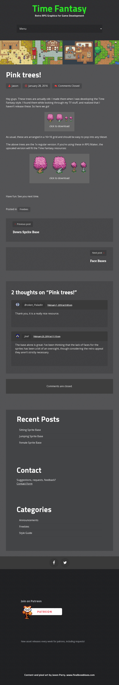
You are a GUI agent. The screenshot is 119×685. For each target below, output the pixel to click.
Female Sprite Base (30, 442)
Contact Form (24, 483)
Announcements (28, 520)
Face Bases (98, 261)
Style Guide (25, 533)
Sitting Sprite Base (30, 430)
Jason (15, 85)
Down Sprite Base (26, 232)
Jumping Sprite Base (31, 436)
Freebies (24, 209)
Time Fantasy (59, 8)
